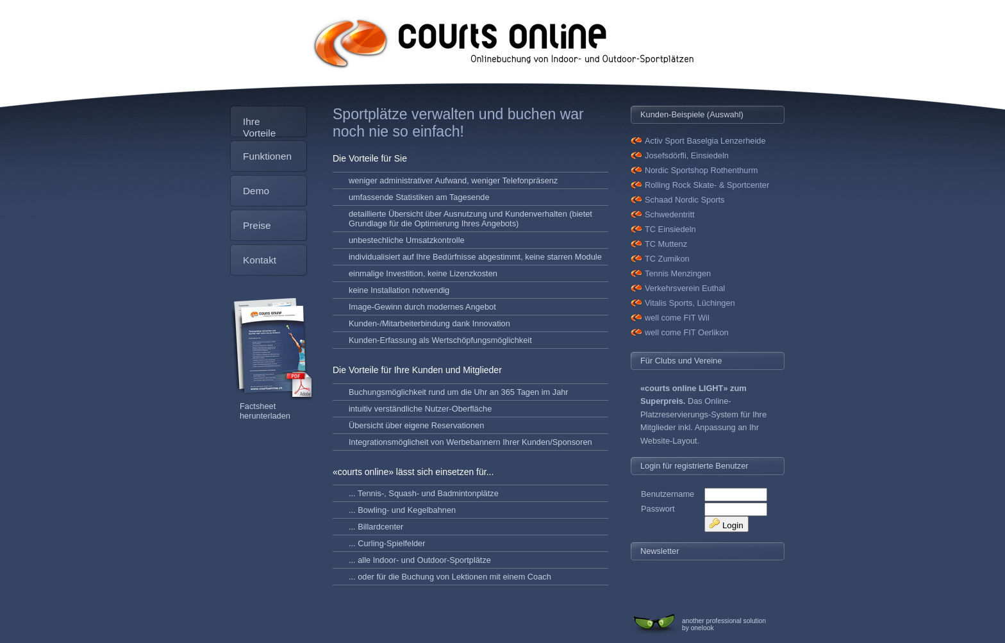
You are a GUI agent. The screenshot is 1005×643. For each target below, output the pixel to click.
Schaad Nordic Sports (684, 200)
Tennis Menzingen (678, 273)
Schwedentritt (670, 214)
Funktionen (267, 156)
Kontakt (259, 260)
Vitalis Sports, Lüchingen (690, 303)
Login (726, 524)
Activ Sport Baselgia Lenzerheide (705, 141)
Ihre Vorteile (259, 126)
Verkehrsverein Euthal (685, 288)
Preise (257, 225)
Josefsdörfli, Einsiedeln (687, 155)
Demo (256, 190)
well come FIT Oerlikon (687, 332)
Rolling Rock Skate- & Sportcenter (707, 185)
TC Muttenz (666, 244)
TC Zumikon (667, 258)
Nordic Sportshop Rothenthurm (701, 170)
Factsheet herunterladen (265, 411)
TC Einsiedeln (670, 229)
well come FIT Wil (677, 317)
